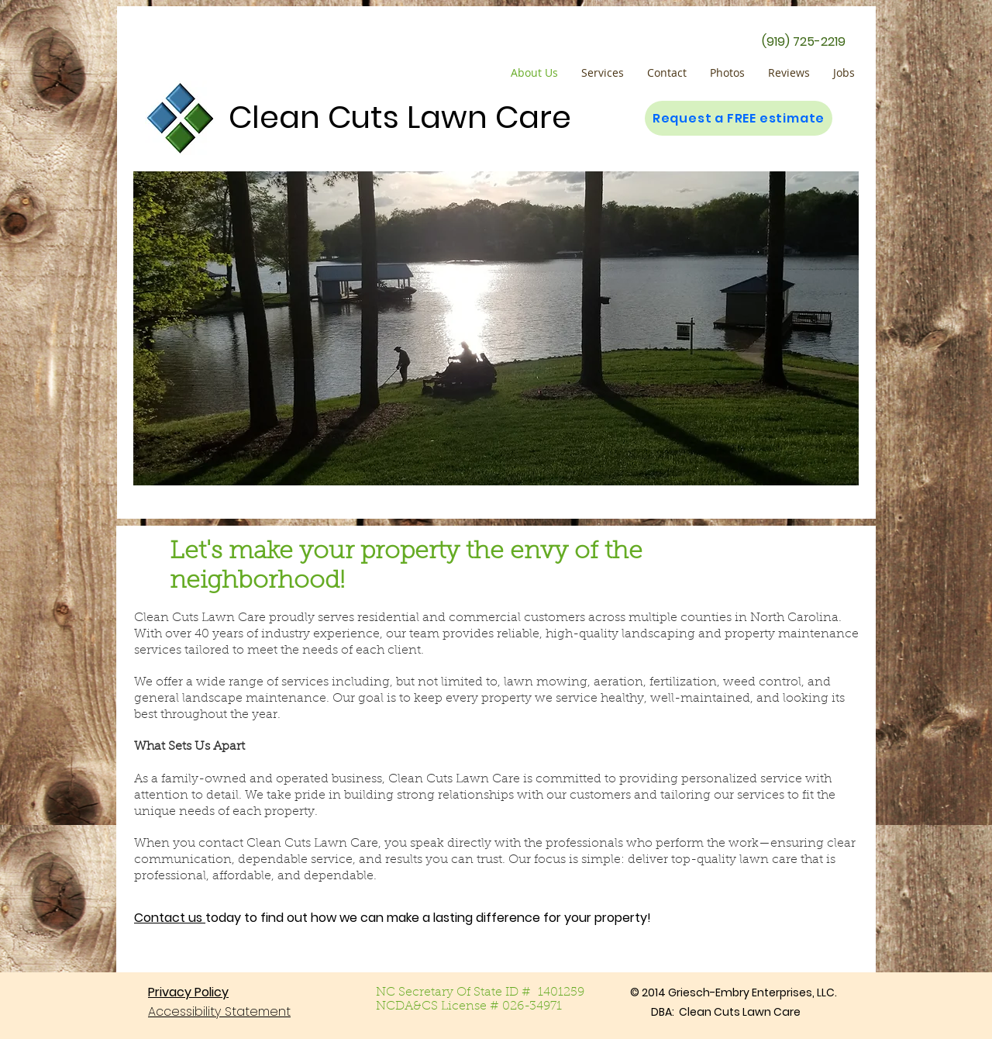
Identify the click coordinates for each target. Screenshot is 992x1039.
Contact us (169, 918)
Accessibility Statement (219, 1011)
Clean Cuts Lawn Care (400, 117)
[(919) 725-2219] (804, 41)
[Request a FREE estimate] (738, 118)
